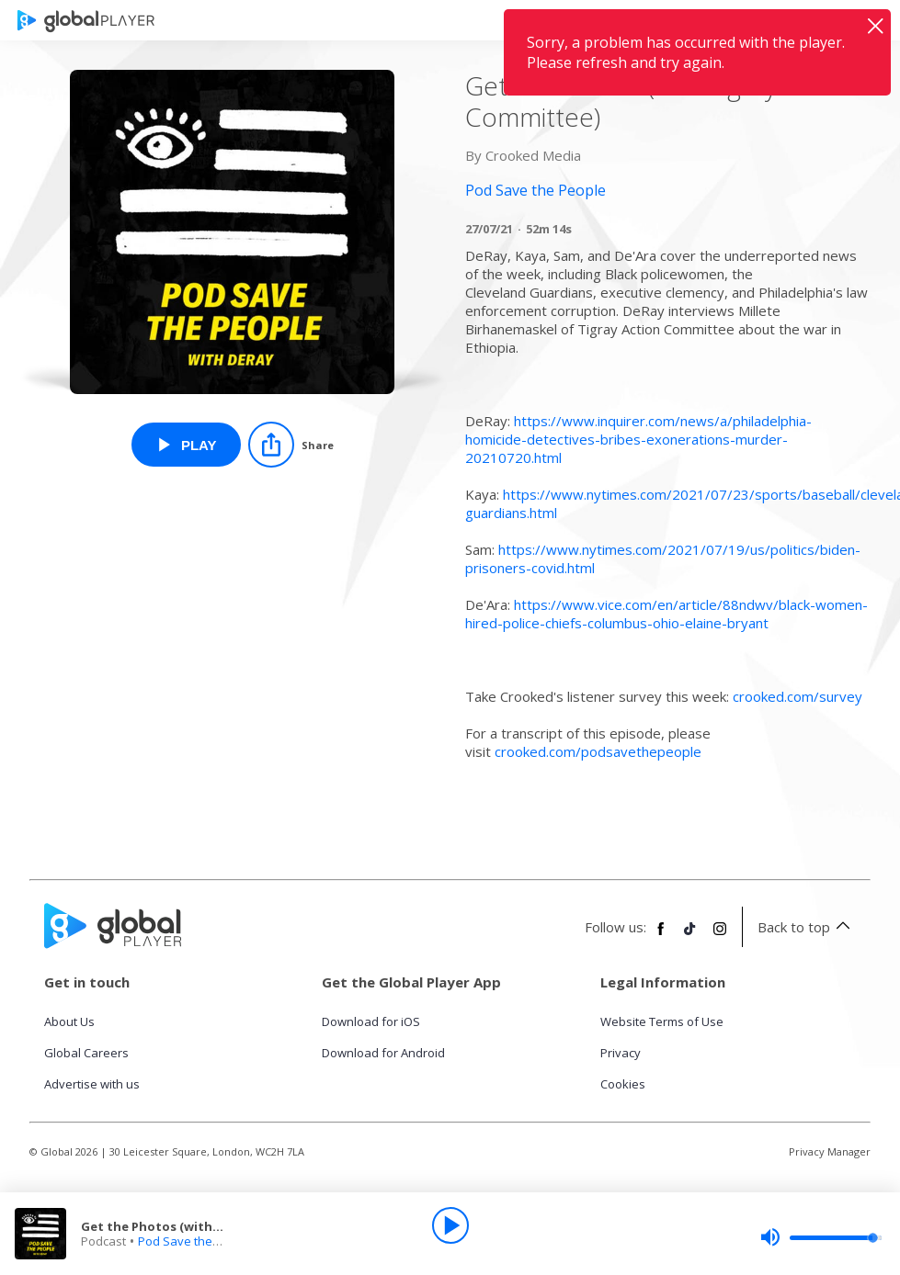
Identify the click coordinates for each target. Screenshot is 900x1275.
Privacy (620, 1052)
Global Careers (86, 1052)
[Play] (450, 1225)
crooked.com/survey (797, 696)
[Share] (291, 445)
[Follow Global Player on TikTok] (690, 936)
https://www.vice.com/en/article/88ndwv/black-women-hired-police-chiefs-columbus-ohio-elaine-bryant (666, 613)
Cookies (622, 1084)
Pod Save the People (196, 1241)
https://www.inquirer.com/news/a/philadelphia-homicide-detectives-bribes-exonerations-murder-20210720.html (638, 439)
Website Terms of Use (661, 1021)
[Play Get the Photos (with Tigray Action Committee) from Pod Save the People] (186, 445)
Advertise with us (92, 1084)
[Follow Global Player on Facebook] (661, 936)
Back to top (807, 927)
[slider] (821, 1237)
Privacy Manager (830, 1151)
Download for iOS (371, 1021)
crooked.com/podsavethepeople (598, 751)
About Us (69, 1021)
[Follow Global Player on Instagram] (720, 936)
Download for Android (383, 1052)
